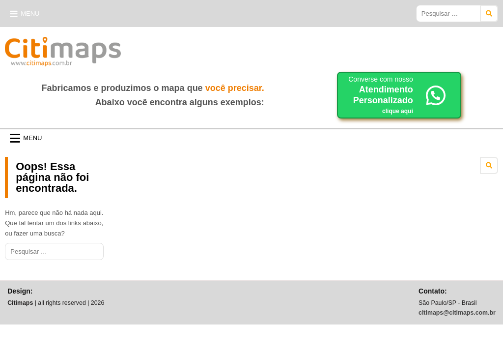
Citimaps (142, 48)
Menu (30, 13)
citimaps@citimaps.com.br (457, 312)
